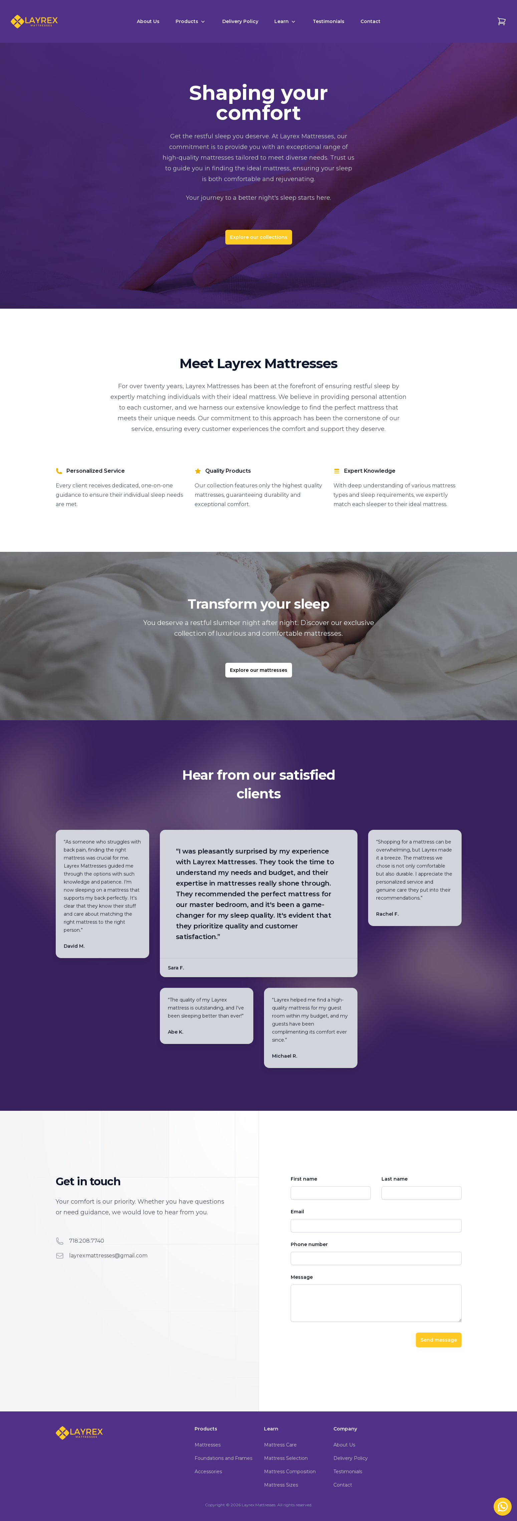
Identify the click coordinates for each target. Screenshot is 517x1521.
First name (304, 1179)
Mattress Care (280, 1445)
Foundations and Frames (223, 1458)
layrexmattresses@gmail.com (108, 1255)
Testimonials (328, 21)
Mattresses (208, 1445)
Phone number (309, 1244)
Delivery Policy (240, 21)
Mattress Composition (290, 1472)
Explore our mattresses (258, 670)
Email (297, 1212)
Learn (285, 21)
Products (191, 21)
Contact (370, 21)
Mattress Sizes (281, 1485)
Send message (439, 1340)
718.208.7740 (86, 1241)
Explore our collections (258, 237)
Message (302, 1277)
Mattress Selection (286, 1458)
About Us (148, 21)
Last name (394, 1179)
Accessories (208, 1472)
